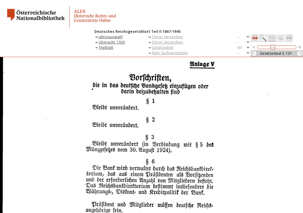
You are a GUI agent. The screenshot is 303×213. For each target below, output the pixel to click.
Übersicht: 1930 (112, 42)
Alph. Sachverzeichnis (170, 52)
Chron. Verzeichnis (167, 36)
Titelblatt (106, 47)
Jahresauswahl (111, 36)
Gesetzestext (162, 47)
